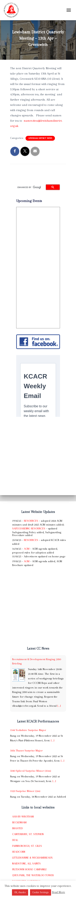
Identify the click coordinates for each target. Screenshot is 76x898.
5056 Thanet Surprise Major (26, 750)
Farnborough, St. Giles (27, 845)
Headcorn (18, 851)
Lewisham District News (40, 138)
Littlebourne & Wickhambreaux (32, 857)
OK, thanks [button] (20, 892)
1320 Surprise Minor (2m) (25, 791)
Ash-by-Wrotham (23, 816)
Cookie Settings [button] (40, 892)
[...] (59, 705)
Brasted (17, 828)
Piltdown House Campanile (29, 869)
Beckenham (19, 822)
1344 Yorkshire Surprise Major (28, 730)
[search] (29, 187)
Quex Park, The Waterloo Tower (33, 875)
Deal (15, 840)
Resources (31, 520)
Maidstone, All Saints (26, 863)
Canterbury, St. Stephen (28, 834)
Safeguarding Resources (28, 528)
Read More (58, 892)
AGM (26, 548)
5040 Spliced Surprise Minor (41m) (30, 770)
